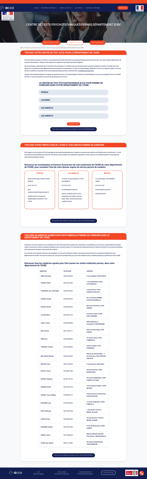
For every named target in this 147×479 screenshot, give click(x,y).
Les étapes (78, 8)
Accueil (36, 8)
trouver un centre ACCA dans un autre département (73, 129)
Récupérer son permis (48, 8)
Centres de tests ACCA (38, 47)
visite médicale (97, 42)
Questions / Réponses (93, 8)
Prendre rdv (73, 124)
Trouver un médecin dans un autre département (73, 455)
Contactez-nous (108, 472)
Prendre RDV (123, 8)
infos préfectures (51, 42)
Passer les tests (65, 8)
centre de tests (75, 42)
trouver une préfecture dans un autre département (73, 221)
